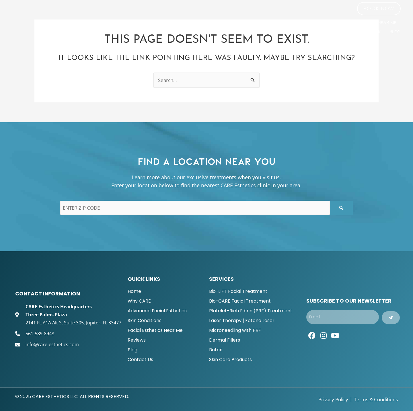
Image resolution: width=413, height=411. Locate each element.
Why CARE (193, 22)
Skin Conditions (310, 22)
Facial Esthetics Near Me (367, 22)
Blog (395, 31)
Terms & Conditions (374, 399)
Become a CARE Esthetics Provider (340, 31)
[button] (379, 8)
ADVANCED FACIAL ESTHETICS (250, 22)
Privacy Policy (327, 399)
